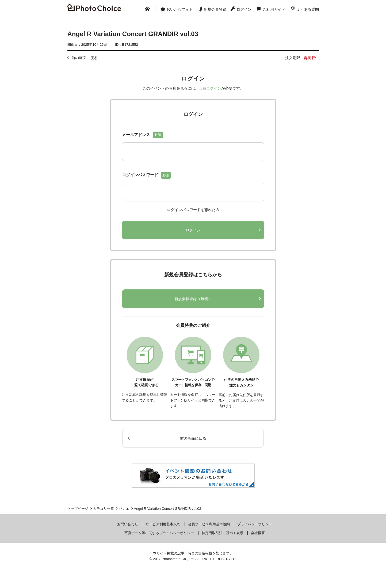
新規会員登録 (215, 9)
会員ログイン (210, 88)
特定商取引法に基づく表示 (222, 533)
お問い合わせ (127, 524)
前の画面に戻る (84, 58)
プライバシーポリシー (254, 524)
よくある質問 (307, 9)
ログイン (243, 9)
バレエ (124, 509)
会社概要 (258, 533)
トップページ (77, 509)
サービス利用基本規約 (163, 524)
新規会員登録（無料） (193, 299)
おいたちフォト (179, 9)
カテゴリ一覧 (103, 509)
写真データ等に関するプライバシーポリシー (159, 533)
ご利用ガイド (274, 9)
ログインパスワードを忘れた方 (193, 210)
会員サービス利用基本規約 (209, 524)
